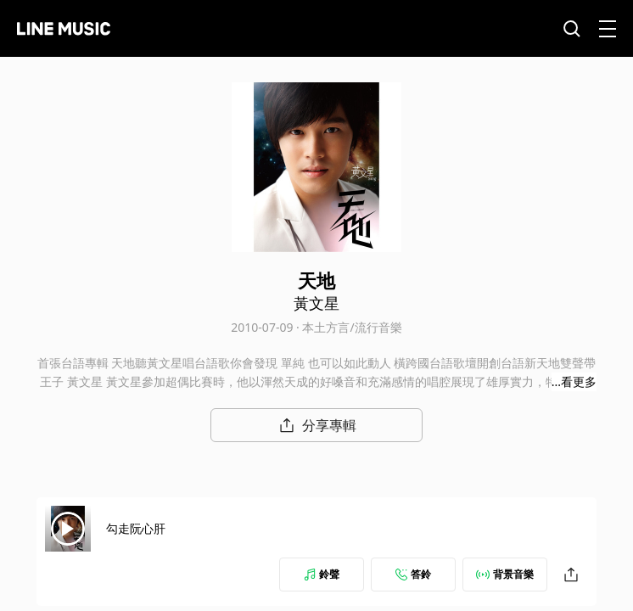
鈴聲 (321, 574)
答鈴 (413, 574)
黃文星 (316, 303)
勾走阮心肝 (135, 528)
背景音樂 (505, 574)
